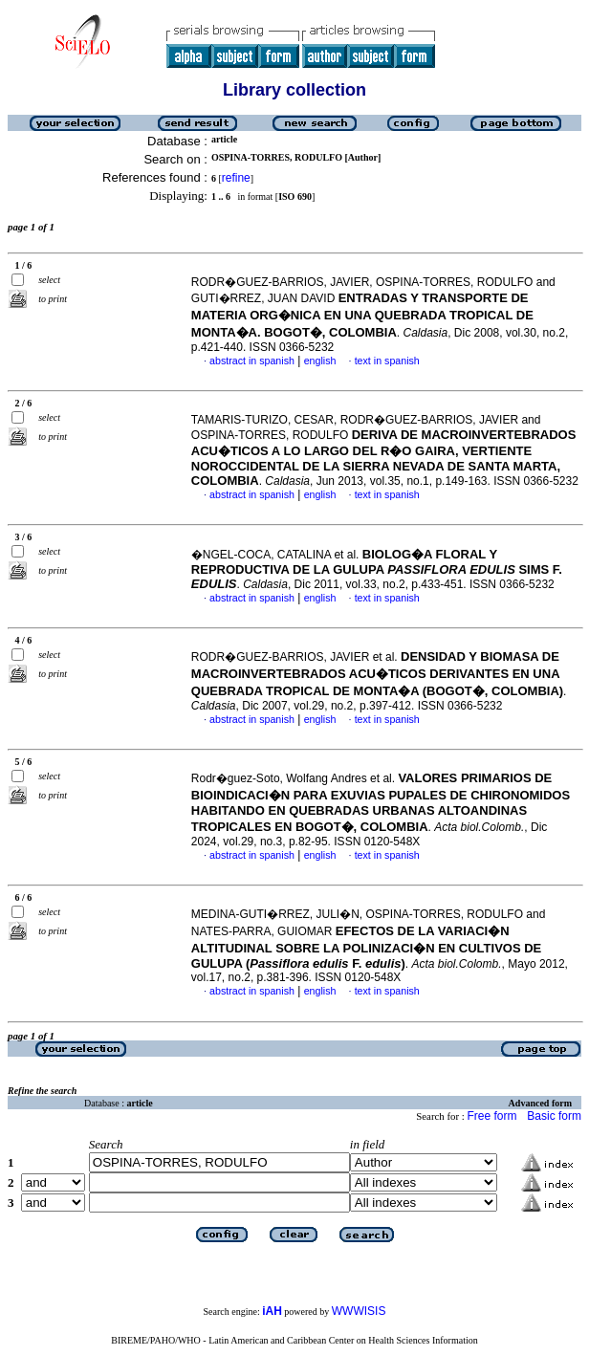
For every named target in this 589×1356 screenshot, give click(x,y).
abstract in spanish (251, 360)
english (320, 360)
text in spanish (387, 360)
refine (236, 178)
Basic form (554, 1116)
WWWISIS (359, 1311)
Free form (491, 1116)
